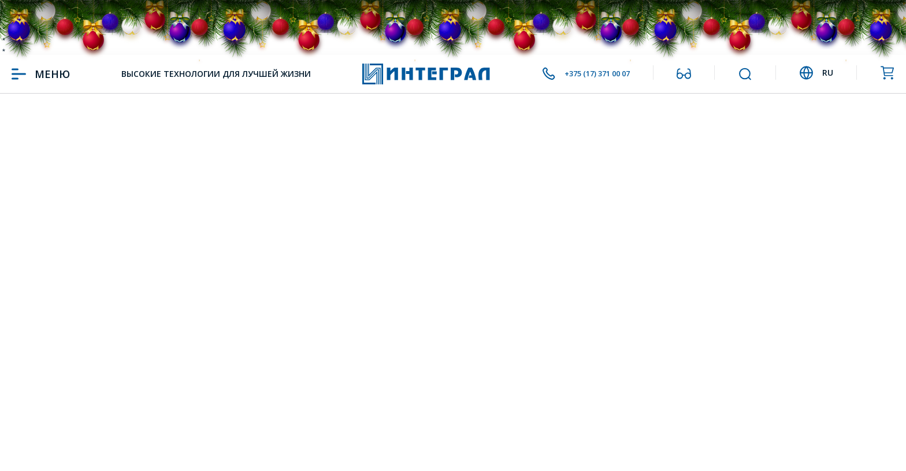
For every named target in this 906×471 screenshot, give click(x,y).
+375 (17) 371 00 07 (583, 74)
